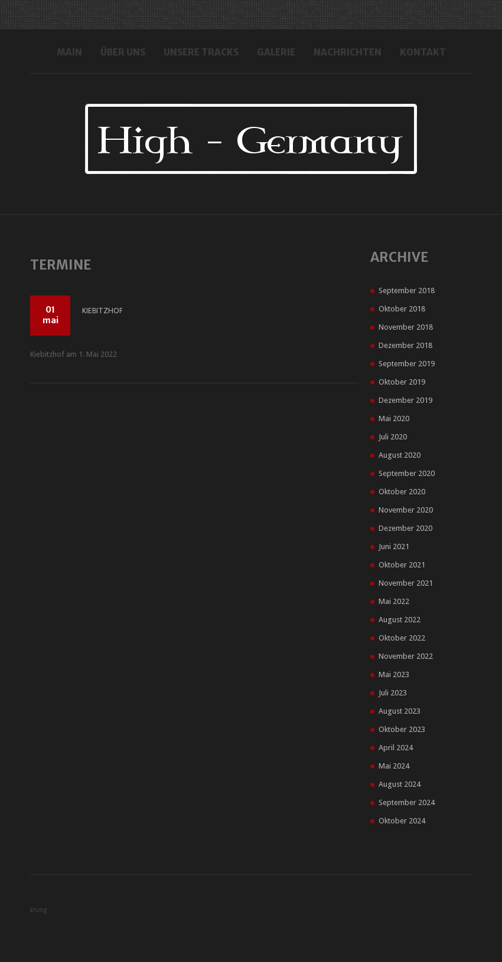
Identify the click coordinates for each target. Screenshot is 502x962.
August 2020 (399, 455)
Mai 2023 (394, 674)
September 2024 (407, 802)
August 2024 (399, 784)
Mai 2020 (394, 418)
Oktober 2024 (402, 820)
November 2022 (406, 656)
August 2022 (399, 619)
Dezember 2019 (405, 400)
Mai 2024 (394, 765)
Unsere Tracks (201, 52)
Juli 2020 (393, 436)
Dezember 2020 (405, 528)
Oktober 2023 (402, 729)
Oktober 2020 (402, 491)
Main (69, 52)
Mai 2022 (394, 601)
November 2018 (406, 327)
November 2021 (406, 583)
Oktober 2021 (402, 564)
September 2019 (407, 363)
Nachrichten (348, 52)
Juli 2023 (393, 692)
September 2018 (407, 290)
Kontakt (423, 52)
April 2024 (396, 747)
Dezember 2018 (405, 345)
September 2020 (407, 473)
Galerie (276, 52)
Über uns (122, 52)
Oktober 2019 (402, 381)
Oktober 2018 (402, 308)
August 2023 (399, 711)
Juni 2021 (394, 546)
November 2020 (406, 509)
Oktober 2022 (402, 637)
